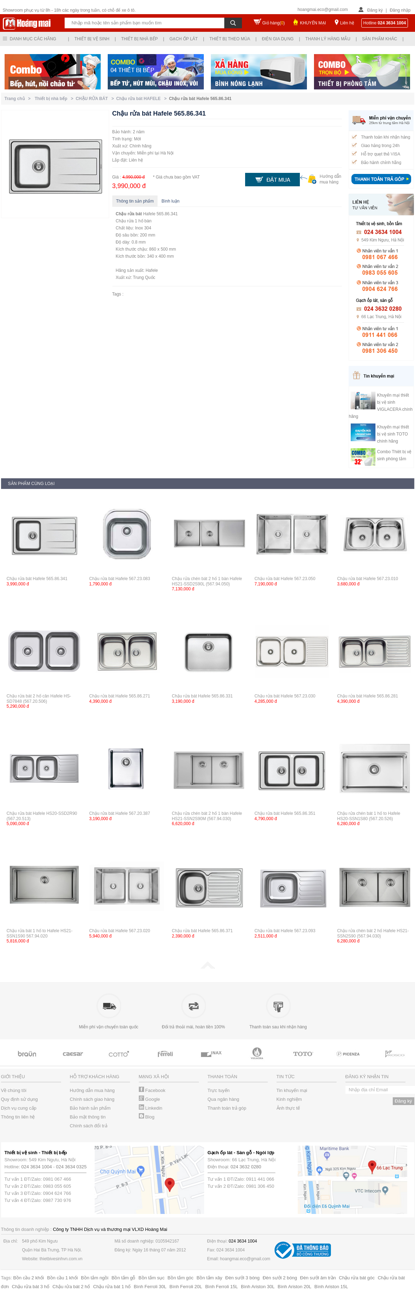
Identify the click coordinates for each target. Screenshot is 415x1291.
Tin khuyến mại (292, 1090)
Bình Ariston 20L (294, 1286)
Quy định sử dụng (19, 1099)
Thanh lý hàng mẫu (328, 38)
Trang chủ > (19, 98)
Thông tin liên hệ (18, 1117)
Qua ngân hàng (223, 1099)
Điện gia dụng (278, 38)
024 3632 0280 (246, 1166)
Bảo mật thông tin (88, 1117)
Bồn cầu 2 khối (28, 1277)
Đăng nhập (400, 10)
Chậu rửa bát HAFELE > (142, 98)
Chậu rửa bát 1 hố (112, 1286)
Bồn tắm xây (209, 1277)
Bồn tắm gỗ (124, 1277)
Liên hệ (347, 23)
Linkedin (150, 1108)
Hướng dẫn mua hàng (92, 1090)
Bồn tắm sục (151, 1277)
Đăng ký (375, 10)
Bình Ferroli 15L (221, 1286)
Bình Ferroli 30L (150, 1286)
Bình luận (170, 201)
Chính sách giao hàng (92, 1099)
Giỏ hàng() (273, 23)
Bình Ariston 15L (331, 1286)
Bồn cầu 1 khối (62, 1277)
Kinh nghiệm (289, 1099)
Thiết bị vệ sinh (92, 38)
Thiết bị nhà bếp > (55, 98)
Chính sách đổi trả (88, 1125)
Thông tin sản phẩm (135, 201)
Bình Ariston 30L (257, 1286)
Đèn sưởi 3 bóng (242, 1277)
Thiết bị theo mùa (229, 38)
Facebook (152, 1090)
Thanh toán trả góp (227, 1108)
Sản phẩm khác (379, 38)
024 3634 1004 (36, 1166)
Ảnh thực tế (288, 1108)
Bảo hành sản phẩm (90, 1108)
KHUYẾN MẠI (313, 23)
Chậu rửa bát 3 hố (30, 1286)
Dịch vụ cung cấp (18, 1108)
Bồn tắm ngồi (94, 1277)
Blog (147, 1117)
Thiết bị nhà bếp (139, 38)
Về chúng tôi (13, 1090)
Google (149, 1099)
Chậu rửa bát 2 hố (71, 1286)
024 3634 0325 (71, 1166)
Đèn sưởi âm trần (318, 1277)
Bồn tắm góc (180, 1277)
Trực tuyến (219, 1090)
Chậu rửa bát (129, 213)
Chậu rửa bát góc (357, 1277)
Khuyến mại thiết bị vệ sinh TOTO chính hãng (393, 434)
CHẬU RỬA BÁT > (96, 98)
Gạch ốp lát (184, 38)
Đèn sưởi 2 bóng (280, 1277)
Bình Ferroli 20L (186, 1286)
